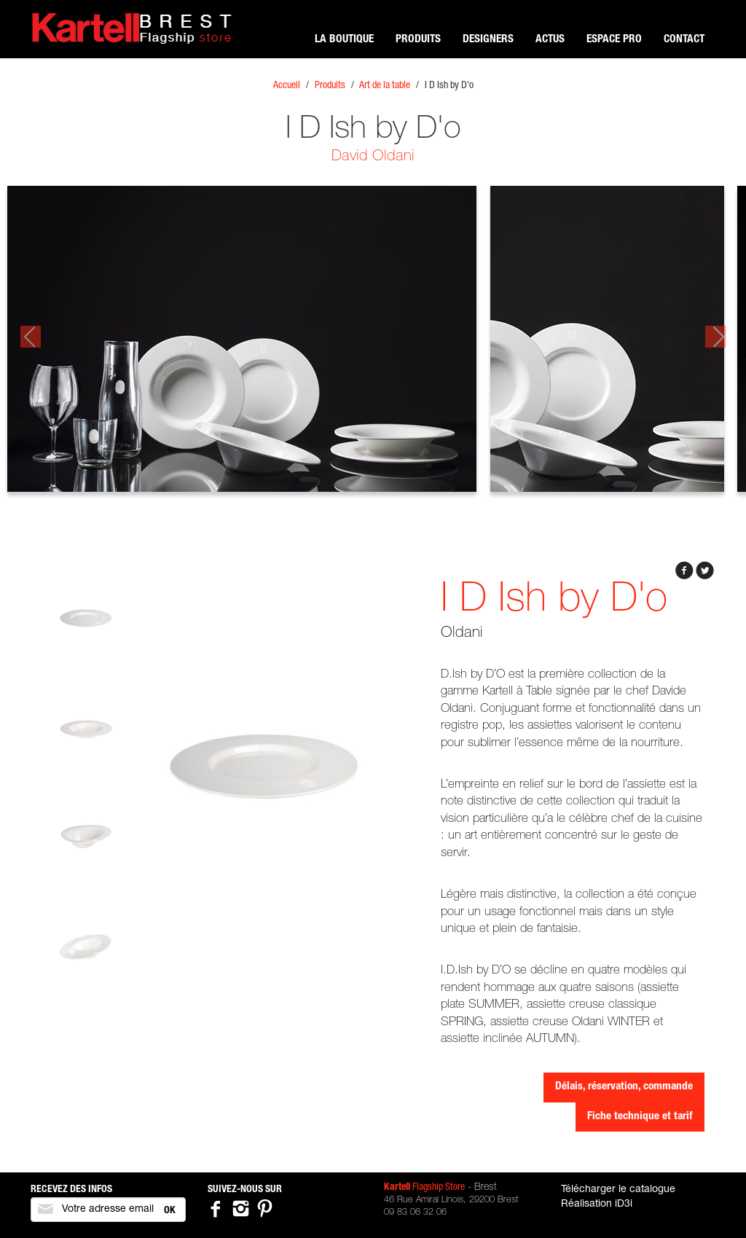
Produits (418, 39)
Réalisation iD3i (596, 1204)
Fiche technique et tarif (640, 1116)
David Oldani (373, 157)
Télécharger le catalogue (618, 1190)
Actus (550, 39)
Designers (488, 39)
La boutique (344, 39)
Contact (684, 39)
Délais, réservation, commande (624, 1086)
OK (170, 1211)
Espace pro (614, 39)
